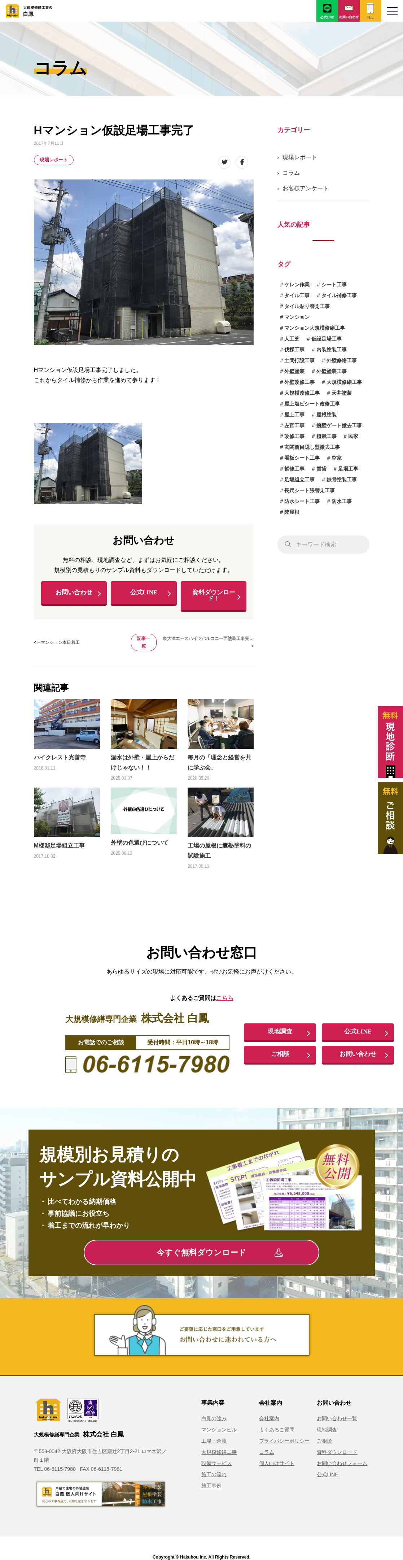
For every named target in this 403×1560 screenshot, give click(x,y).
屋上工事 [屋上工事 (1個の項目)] (294, 414)
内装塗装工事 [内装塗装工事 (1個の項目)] (331, 349)
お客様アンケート (305, 188)
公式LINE (143, 593)
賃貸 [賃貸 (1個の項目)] (321, 469)
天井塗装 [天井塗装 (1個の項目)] (342, 393)
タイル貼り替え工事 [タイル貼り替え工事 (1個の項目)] (307, 306)
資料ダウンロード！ (213, 596)
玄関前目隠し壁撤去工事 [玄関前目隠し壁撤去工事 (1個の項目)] (312, 447)
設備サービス (216, 1465)
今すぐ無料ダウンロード (219, 1254)
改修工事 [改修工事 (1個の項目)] (294, 436)
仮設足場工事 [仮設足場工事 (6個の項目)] (326, 339)
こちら (224, 999)
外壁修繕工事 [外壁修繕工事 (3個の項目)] (342, 360)
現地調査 (280, 1033)
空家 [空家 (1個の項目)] (337, 458)
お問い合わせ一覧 (337, 1420)
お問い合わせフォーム (342, 1465)
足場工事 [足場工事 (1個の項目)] (348, 469)
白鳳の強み (214, 1420)
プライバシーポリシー (284, 1443)
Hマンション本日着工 (59, 644)
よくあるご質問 (276, 1431)
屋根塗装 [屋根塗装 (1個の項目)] (326, 414)
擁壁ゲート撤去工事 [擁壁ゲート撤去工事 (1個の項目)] (339, 425)
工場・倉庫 (214, 1443)
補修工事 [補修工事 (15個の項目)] (294, 469)
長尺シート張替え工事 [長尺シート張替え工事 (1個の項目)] (309, 490)
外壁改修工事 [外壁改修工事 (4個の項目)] (299, 382)
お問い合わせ (73, 593)
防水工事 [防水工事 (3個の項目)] (342, 501)
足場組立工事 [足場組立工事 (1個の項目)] (299, 479)
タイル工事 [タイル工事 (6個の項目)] (297, 295)
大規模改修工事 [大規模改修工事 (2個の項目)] (302, 393)
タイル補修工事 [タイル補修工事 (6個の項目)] (339, 295)
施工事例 (211, 1487)
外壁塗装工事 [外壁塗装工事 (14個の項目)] (331, 371)
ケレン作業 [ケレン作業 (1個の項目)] (297, 284)
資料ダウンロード (337, 1454)
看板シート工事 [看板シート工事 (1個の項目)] (302, 458)
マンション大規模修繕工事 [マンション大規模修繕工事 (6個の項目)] (314, 328)
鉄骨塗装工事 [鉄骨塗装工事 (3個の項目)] (342, 479)
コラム (291, 173)
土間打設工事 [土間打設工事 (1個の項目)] (299, 360)
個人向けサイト (276, 1465)
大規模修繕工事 (219, 1454)
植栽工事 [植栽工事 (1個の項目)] (326, 436)
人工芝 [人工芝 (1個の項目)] (291, 339)
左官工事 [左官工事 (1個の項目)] (294, 425)
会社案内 (269, 1420)
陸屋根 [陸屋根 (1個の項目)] (291, 512)
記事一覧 (143, 644)
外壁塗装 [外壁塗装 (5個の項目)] (294, 371)
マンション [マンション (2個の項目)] (297, 317)
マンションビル (219, 1431)
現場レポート (54, 159)
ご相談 (280, 1056)
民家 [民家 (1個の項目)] (353, 436)
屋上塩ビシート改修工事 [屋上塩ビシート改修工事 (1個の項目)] (312, 404)
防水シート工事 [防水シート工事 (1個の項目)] (302, 501)
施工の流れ (214, 1476)
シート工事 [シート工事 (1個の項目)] (334, 284)
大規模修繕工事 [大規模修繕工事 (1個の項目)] (344, 382)
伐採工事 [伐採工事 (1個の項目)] (294, 349)
